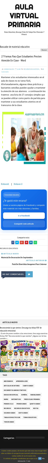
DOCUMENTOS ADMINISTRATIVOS (15, 390)
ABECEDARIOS (8, 381)
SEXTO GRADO (23, 413)
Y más (28, 461)
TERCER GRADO (9, 422)
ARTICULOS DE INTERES (12, 386)
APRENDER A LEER (22, 381)
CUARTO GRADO (28, 386)
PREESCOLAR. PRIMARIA (32, 399)
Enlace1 (5, 183)
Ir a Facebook (24, 216)
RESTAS (35, 408)
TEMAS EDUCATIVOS (29, 417)
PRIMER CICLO (8, 404)
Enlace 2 (18, 183)
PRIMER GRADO (21, 404)
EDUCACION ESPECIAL (11, 395)
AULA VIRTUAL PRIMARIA (24, 16)
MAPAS (6, 399)
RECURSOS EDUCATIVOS (31, 69)
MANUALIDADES (35, 395)
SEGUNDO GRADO (9, 413)
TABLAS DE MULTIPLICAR (12, 417)
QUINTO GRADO (35, 404)
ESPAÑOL (24, 395)
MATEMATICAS (16, 399)
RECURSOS (7, 408)
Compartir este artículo (24, 224)
